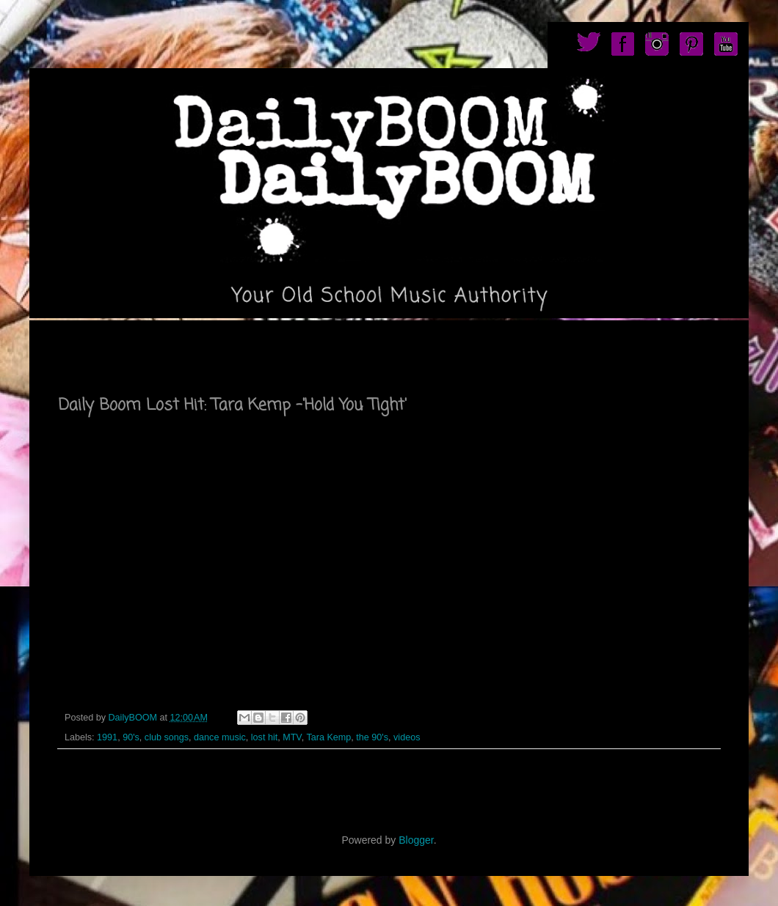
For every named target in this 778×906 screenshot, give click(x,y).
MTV (292, 737)
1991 (107, 737)
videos (406, 737)
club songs (167, 737)
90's (131, 737)
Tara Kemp (328, 737)
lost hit (264, 737)
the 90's (372, 737)
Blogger (416, 840)
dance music (220, 737)
